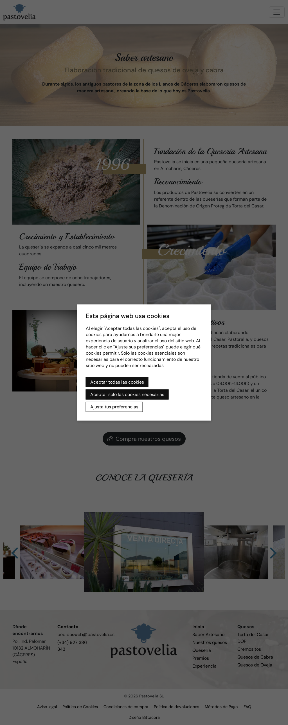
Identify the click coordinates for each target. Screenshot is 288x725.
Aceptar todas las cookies (117, 382)
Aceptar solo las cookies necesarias (127, 394)
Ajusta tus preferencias (114, 407)
